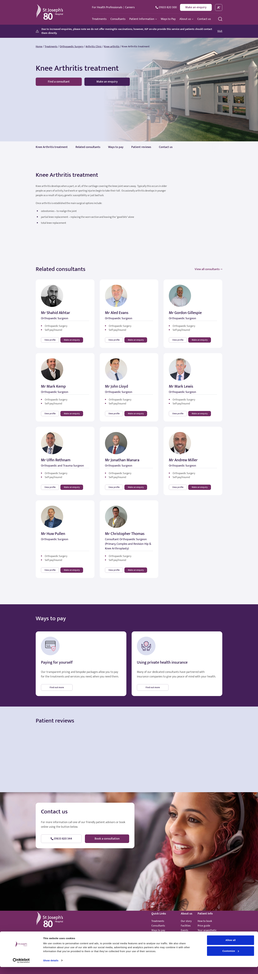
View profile (50, 340)
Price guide (204, 926)
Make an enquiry (195, 7)
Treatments (51, 47)
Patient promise (207, 935)
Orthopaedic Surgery (71, 47)
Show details (50, 967)
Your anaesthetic (207, 930)
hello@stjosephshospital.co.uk (84, 935)
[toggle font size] (218, 7)
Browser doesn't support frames (129, 757)
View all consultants (208, 269)
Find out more (57, 687)
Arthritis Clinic (94, 47)
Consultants (158, 926)
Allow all (230, 947)
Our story (186, 921)
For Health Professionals (107, 7)
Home (39, 47)
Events (184, 930)
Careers (130, 7)
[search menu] (220, 19)
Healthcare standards (163, 935)
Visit (219, 31)
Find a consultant (59, 81)
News (184, 935)
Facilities (186, 926)
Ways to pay (158, 930)
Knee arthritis (111, 47)
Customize (230, 958)
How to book (205, 921)
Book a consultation (107, 838)
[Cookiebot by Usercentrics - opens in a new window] (21, 967)
